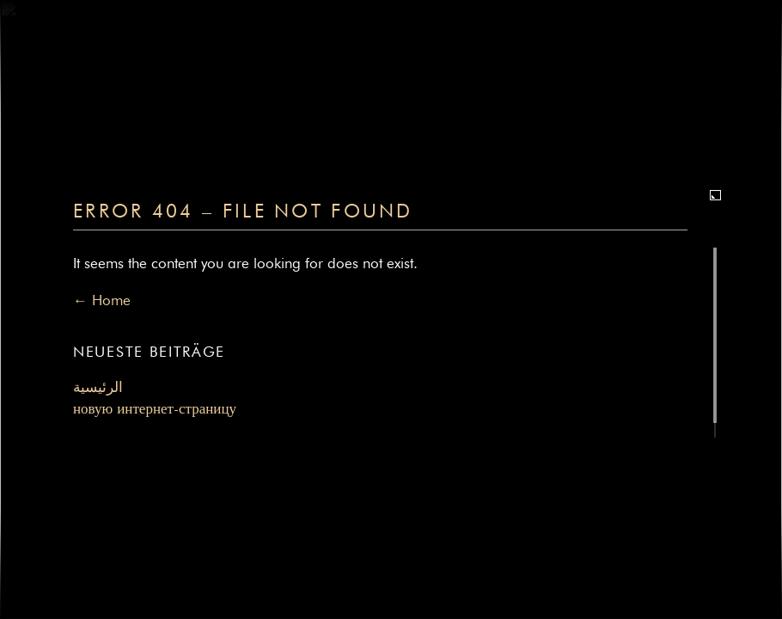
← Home (102, 301)
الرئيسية (98, 388)
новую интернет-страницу (154, 409)
